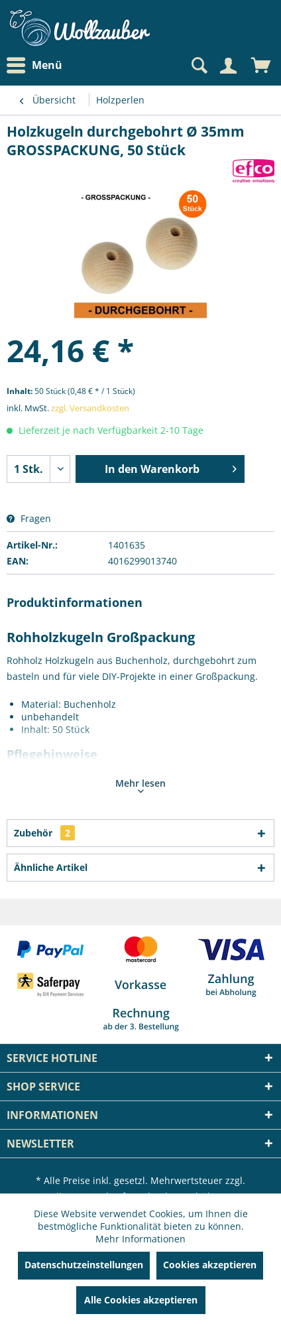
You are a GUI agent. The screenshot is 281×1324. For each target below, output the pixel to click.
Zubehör (44, 833)
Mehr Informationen (140, 1238)
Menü (34, 66)
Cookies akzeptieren (209, 1264)
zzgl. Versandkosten (90, 408)
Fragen (29, 518)
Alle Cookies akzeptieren (140, 1299)
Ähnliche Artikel (50, 867)
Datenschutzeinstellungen (84, 1264)
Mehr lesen (140, 785)
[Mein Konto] (228, 65)
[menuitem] (38, 65)
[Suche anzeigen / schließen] (198, 65)
